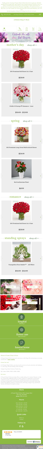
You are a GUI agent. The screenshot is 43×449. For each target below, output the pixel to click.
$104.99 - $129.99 (21, 112)
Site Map (32, 448)
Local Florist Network (23, 448)
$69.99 (21, 188)
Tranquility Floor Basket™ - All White (21, 264)
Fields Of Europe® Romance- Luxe (21, 106)
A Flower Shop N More (21, 20)
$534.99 (21, 154)
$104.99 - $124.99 (21, 271)
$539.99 (21, 78)
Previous (2, 65)
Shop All (31, 45)
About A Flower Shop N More (9, 355)
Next (40, 65)
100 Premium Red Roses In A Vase (21, 71)
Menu (4, 30)
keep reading (11, 359)
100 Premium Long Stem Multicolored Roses (21, 147)
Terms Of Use (5, 448)
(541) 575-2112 (7, 14)
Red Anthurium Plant (21, 182)
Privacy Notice (13, 448)
